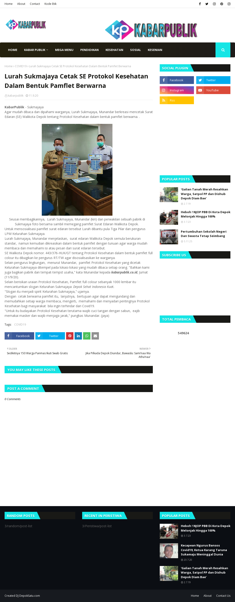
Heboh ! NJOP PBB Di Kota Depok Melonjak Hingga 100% (205, 214)
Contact (35, 4)
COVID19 (21, 66)
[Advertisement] (195, 139)
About (21, 4)
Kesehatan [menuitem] (114, 50)
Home (9, 4)
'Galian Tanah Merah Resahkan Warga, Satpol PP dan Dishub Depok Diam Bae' (204, 193)
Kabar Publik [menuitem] (34, 50)
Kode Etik (50, 4)
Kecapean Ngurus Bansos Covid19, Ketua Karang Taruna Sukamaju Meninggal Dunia (204, 549)
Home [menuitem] (12, 50)
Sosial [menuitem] (135, 50)
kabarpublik (15, 96)
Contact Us (223, 596)
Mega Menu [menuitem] (64, 50)
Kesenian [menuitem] (155, 50)
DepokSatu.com (29, 596)
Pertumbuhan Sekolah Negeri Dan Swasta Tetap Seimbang (204, 233)
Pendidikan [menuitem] (89, 50)
